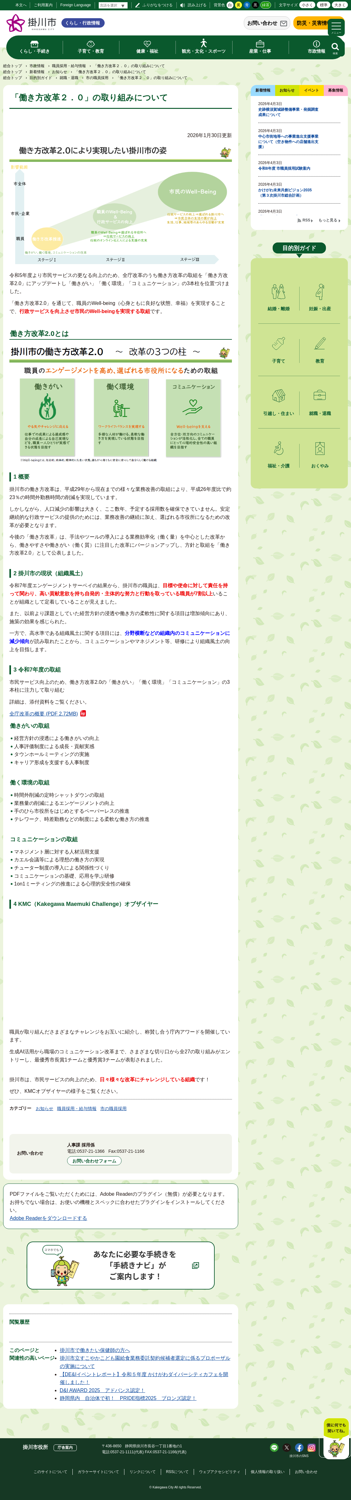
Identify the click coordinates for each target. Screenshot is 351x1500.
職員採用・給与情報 (69, 66)
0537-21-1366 (91, 1151)
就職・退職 (69, 78)
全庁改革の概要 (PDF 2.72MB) (43, 713)
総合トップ (12, 66)
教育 (320, 361)
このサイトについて (50, 1472)
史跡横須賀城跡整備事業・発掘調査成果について (288, 112)
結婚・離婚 (279, 308)
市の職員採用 (97, 78)
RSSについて (177, 1472)
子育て (278, 361)
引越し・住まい (278, 413)
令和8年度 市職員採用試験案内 (284, 168)
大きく (340, 5)
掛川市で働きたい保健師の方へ (95, 1350)
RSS (306, 220)
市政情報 (37, 66)
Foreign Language (75, 5)
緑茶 (266, 5)
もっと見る (327, 220)
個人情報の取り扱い (268, 1472)
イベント (311, 90)
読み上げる (197, 5)
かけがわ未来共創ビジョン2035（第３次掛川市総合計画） (285, 193)
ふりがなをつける (158, 5)
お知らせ (59, 72)
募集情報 (335, 90)
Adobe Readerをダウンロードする (48, 1218)
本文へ (21, 5)
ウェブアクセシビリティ (219, 1472)
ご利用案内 (43, 5)
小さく (307, 5)
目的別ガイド (40, 78)
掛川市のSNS (299, 1456)
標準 (323, 5)
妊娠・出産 (320, 308)
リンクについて (142, 1472)
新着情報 (37, 72)
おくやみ (320, 465)
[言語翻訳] (113, 5)
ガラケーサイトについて (98, 1472)
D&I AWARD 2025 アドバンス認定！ (102, 1390)
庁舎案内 (65, 1447)
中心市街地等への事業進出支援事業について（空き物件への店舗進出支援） (288, 141)
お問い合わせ (262, 23)
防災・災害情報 (314, 23)
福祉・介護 (279, 465)
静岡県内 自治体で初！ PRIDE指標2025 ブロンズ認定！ (128, 1398)
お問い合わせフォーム (94, 1160)
